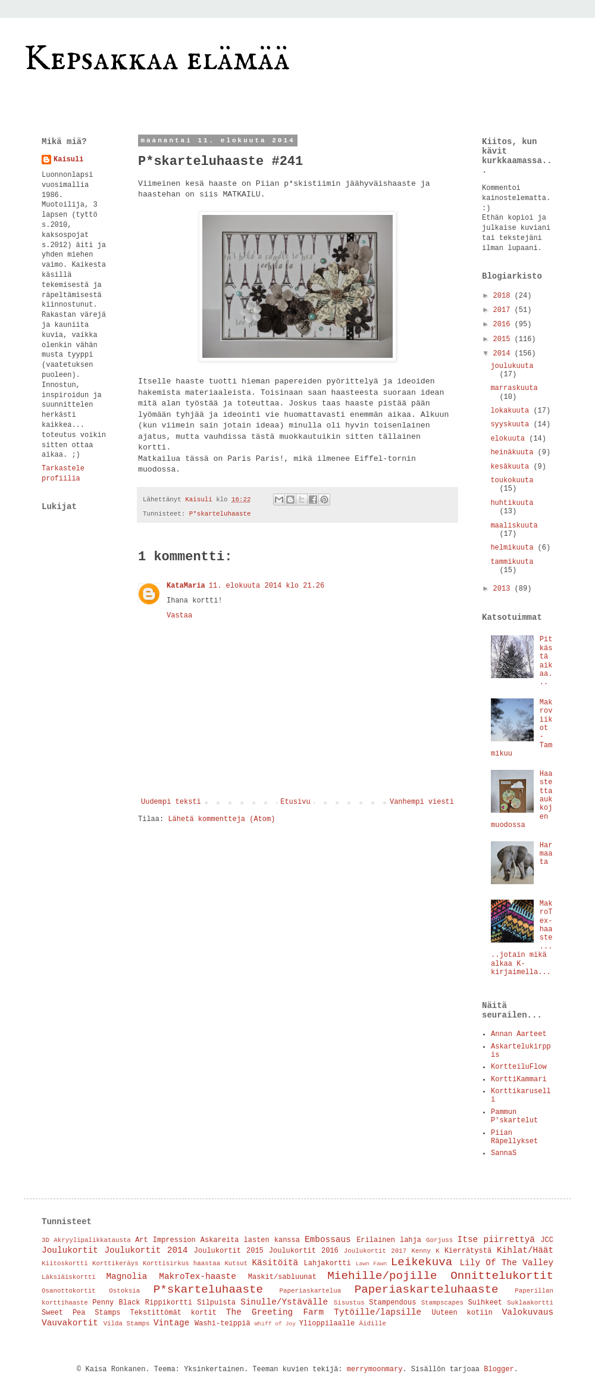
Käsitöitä (275, 1263)
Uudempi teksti (171, 802)
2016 (504, 324)
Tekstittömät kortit (173, 1313)
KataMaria (186, 586)
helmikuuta (513, 548)
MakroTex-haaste (197, 1276)
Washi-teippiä (222, 1323)
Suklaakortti (530, 1302)
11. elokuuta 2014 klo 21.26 (266, 586)
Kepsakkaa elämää (157, 59)
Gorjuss (439, 1240)
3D (45, 1240)
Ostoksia (124, 1290)
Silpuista (216, 1303)
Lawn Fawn (371, 1263)
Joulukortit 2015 (229, 1251)
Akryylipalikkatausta (92, 1240)
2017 (504, 310)
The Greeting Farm (275, 1312)
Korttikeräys (115, 1263)
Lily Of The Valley (506, 1263)
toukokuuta (511, 480)
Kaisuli (68, 159)
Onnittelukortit (501, 1275)
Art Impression (165, 1240)
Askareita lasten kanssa (250, 1240)
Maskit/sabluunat (282, 1277)
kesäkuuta (511, 467)
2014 (504, 354)
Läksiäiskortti (69, 1277)
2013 (504, 589)
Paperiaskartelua (311, 1290)
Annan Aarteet (519, 1034)
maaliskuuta (513, 526)
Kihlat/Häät (525, 1250)
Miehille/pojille (382, 1275)
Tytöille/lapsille (377, 1312)
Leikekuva (422, 1262)
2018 (504, 296)
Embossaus (328, 1239)
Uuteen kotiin (462, 1313)
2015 (504, 339)
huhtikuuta (511, 503)
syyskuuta (511, 424)
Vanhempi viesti (422, 802)
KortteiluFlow (519, 1067)
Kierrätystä (467, 1251)
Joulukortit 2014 (145, 1250)
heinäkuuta (513, 452)
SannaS (503, 1153)
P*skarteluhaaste (220, 513)
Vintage (171, 1323)
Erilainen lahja (388, 1240)
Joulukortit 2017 (375, 1251)
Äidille (372, 1323)
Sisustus (349, 1302)
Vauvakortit (70, 1323)
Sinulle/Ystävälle (284, 1302)
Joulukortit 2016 (304, 1251)
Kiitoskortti (65, 1263)
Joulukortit (70, 1250)
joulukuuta (511, 366)
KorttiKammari (519, 1079)
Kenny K (425, 1251)
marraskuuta (513, 388)
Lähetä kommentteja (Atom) (221, 819)
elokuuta (509, 439)
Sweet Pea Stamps (81, 1313)
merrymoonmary (375, 1369)
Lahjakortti (327, 1263)
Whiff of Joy (275, 1324)
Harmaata (546, 854)
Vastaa (179, 615)
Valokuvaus (527, 1312)
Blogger (498, 1369)
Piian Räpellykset (514, 1137)
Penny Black (116, 1303)
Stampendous (392, 1303)
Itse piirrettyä (496, 1239)
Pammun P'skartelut (514, 1116)
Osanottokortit (69, 1290)
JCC (546, 1240)
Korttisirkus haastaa (181, 1263)
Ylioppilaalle (327, 1323)
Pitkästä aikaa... (546, 660)
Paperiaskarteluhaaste (427, 1289)
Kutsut (236, 1263)
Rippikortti (168, 1303)
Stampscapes (442, 1302)
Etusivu (295, 802)
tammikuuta (511, 562)
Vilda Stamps (127, 1323)
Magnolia (126, 1276)
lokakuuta (511, 411)
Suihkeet (485, 1303)
